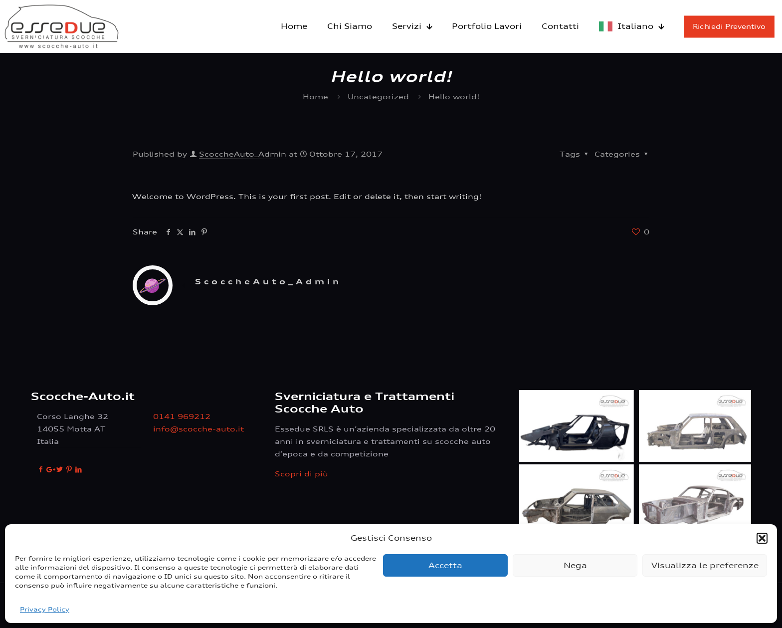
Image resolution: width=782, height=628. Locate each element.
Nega (575, 565)
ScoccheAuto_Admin (242, 154)
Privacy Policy (44, 609)
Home (315, 96)
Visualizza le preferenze (705, 565)
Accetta (445, 565)
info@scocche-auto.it (198, 428)
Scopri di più (301, 473)
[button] (762, 538)
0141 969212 (181, 416)
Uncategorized (378, 96)
